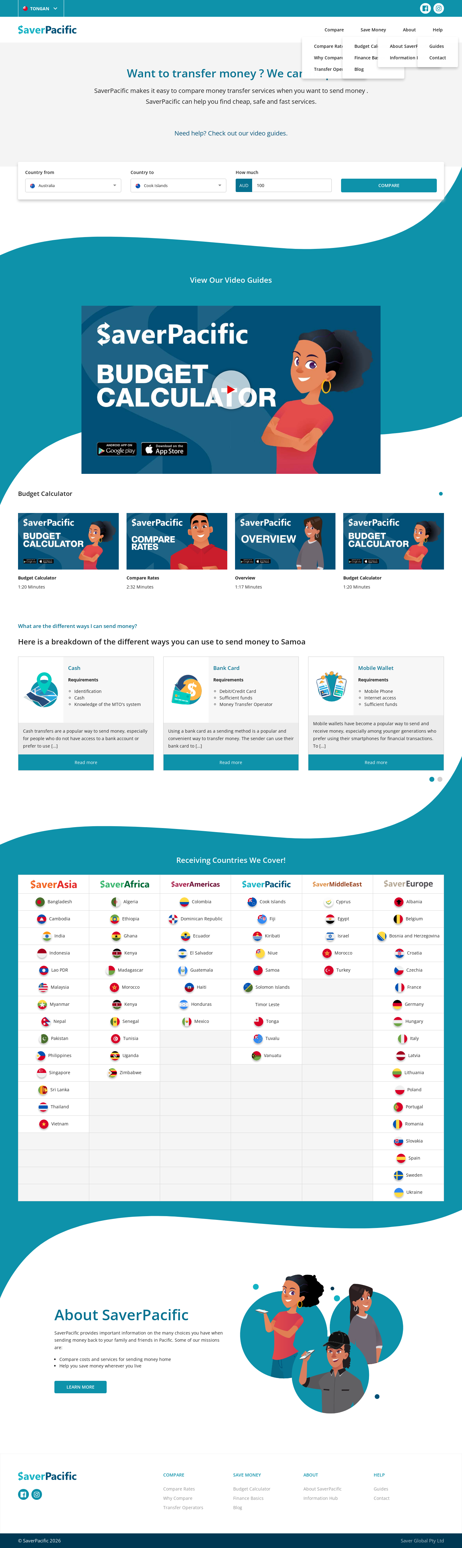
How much (247, 172)
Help (438, 30)
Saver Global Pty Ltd (422, 1540)
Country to (142, 172)
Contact (382, 1498)
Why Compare (177, 1498)
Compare (334, 30)
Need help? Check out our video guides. (231, 133)
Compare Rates (179, 1489)
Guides (381, 1489)
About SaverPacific (322, 1489)
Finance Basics (248, 1498)
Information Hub (320, 1498)
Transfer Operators (183, 1507)
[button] (431, 779)
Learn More (81, 1387)
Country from (39, 172)
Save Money (373, 30)
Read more (86, 762)
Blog (237, 1507)
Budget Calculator (251, 1489)
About (409, 30)
